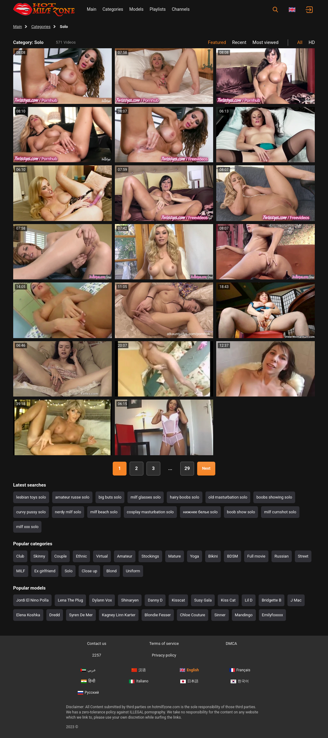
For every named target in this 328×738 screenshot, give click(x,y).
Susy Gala (203, 600)
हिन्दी (88, 681)
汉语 (138, 670)
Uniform (133, 571)
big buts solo (110, 497)
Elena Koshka (28, 615)
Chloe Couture (192, 615)
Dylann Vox (102, 600)
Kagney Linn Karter (118, 615)
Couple (60, 556)
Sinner (220, 615)
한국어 (240, 681)
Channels (180, 9)
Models (136, 9)
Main (91, 9)
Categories (113, 9)
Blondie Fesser (158, 615)
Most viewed (265, 42)
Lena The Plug (70, 600)
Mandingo (244, 615)
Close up (89, 571)
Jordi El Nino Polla (32, 600)
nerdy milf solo (68, 512)
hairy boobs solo (184, 497)
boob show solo (241, 512)
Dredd (54, 615)
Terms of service (164, 643)
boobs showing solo (274, 497)
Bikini (213, 556)
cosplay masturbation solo (150, 512)
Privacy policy (164, 655)
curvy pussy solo (31, 512)
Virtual (102, 556)
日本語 (189, 681)
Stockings (150, 556)
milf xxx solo (27, 526)
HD (312, 42)
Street (303, 556)
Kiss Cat (228, 600)
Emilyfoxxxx (272, 615)
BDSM (232, 556)
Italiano (138, 681)
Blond (111, 571)
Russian (282, 556)
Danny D (155, 600)
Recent (239, 42)
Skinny (39, 556)
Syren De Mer (81, 615)
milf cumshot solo (280, 512)
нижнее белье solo (200, 512)
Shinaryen (130, 600)
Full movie (256, 556)
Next (206, 468)
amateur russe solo (72, 497)
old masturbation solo (228, 497)
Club (20, 556)
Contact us (96, 643)
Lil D (248, 600)
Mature (174, 556)
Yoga (194, 556)
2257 (96, 655)
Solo (68, 571)
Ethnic (81, 556)
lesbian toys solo (31, 497)
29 (187, 468)
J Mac (296, 600)
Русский (88, 692)
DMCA (231, 643)
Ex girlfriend (45, 571)
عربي (88, 670)
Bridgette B (271, 600)
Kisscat (178, 600)
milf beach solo (104, 512)
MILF (20, 571)
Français (239, 670)
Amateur (124, 556)
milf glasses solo (146, 497)
